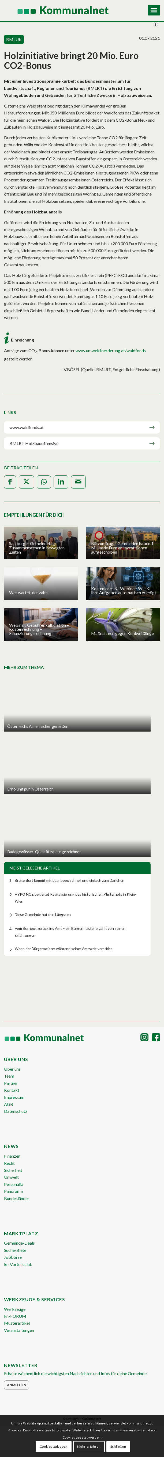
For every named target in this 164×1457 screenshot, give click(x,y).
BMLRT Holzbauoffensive (33, 443)
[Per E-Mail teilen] (78, 482)
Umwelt (11, 1177)
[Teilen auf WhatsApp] (44, 482)
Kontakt (11, 1090)
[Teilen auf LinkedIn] (61, 482)
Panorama (13, 1191)
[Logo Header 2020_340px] (66, 10)
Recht (9, 1163)
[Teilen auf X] (26, 482)
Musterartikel (17, 1322)
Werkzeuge (14, 1309)
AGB (8, 1104)
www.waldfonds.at (26, 427)
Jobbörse (13, 1257)
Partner (11, 1083)
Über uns (12, 1068)
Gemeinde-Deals (19, 1242)
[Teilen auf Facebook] (10, 482)
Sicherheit (13, 1170)
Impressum (14, 1097)
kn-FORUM (15, 1316)
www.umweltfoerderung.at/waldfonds (111, 350)
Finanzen (12, 1155)
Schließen (118, 1446)
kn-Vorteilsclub (18, 1264)
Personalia (13, 1184)
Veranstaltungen (19, 1330)
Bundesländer (16, 1198)
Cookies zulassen (54, 1446)
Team (9, 1075)
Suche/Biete (15, 1250)
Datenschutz (15, 1111)
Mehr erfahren (89, 1446)
